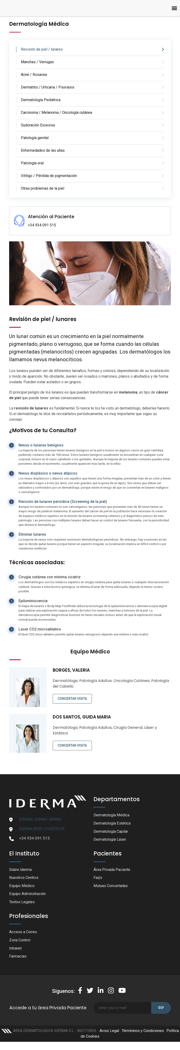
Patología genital (35, 138)
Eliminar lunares (32, 534)
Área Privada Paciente (113, 870)
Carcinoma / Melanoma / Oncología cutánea (56, 112)
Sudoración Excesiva (38, 125)
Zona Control (20, 942)
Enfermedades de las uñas (43, 150)
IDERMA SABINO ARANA (40, 819)
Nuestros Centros (24, 878)
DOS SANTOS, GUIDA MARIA (83, 717)
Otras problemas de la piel (42, 188)
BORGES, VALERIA (72, 670)
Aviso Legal (109, 1033)
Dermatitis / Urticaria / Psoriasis (47, 87)
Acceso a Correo (24, 934)
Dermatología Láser (111, 840)
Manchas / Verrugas (37, 62)
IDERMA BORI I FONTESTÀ (42, 828)
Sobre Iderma (21, 870)
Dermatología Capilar (112, 831)
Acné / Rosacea (34, 74)
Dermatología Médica (112, 815)
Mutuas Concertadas (112, 887)
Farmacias (18, 958)
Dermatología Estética (113, 823)
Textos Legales (22, 903)
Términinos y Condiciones (143, 1033)
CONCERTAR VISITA (72, 698)
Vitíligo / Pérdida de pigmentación (49, 175)
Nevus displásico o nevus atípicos (48, 473)
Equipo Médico (22, 887)
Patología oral (32, 163)
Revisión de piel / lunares (42, 49)
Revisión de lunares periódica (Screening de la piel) (63, 501)
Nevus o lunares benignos (41, 445)
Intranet (16, 950)
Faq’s (98, 878)
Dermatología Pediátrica (40, 100)
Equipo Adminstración (28, 895)
